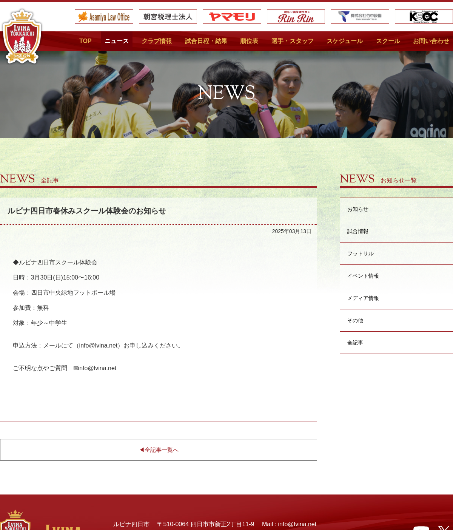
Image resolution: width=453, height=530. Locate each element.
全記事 (355, 342)
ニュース (117, 41)
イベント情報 (363, 275)
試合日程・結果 (206, 41)
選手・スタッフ (292, 41)
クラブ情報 (157, 41)
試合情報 (357, 231)
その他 (355, 320)
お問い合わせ (431, 41)
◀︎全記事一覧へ (159, 450)
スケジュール (345, 41)
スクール (388, 41)
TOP (85, 41)
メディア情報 (363, 298)
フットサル (360, 253)
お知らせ (357, 209)
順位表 (249, 41)
